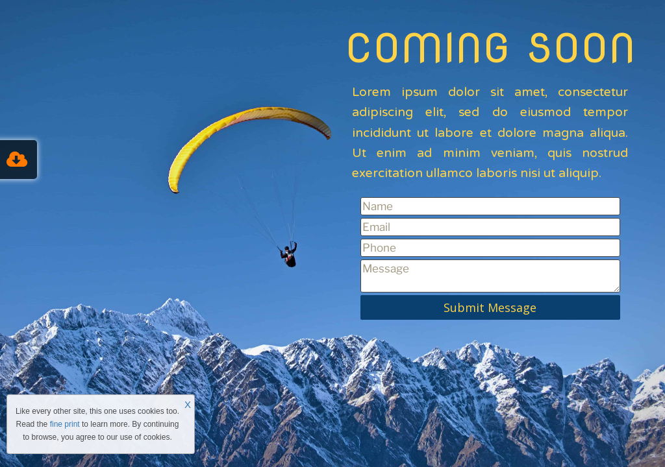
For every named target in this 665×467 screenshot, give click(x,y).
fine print (65, 424)
